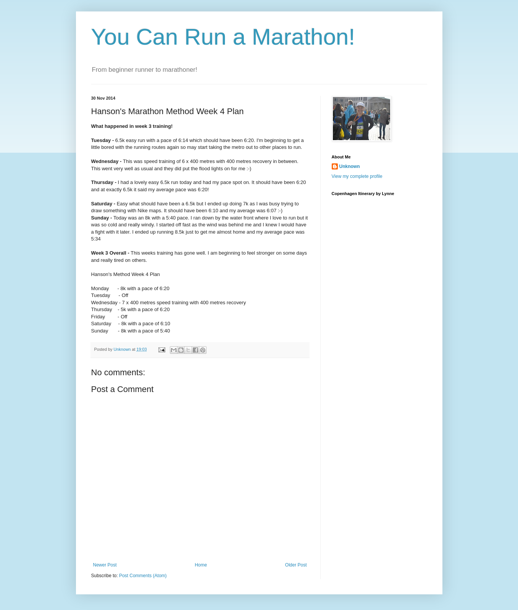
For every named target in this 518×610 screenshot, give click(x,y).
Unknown (349, 166)
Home (201, 565)
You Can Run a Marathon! (223, 37)
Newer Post (105, 565)
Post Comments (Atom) (143, 575)
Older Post (296, 565)
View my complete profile (357, 176)
